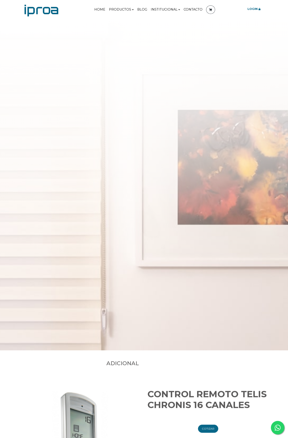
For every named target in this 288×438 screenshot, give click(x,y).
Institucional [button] (165, 9)
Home (99, 9)
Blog (142, 9)
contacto (193, 9)
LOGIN (254, 9)
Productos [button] (121, 9)
